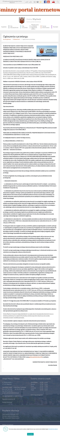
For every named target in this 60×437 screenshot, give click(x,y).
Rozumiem (30, 434)
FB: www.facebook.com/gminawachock (12, 396)
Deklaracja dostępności (37, 395)
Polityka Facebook (7, 402)
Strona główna (7, 39)
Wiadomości (16, 39)
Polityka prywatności (7, 424)
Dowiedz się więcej (53, 429)
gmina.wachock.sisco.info (35, 357)
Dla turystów (25, 26)
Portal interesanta (45, 26)
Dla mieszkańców (14, 26)
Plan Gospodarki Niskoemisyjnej (10, 418)
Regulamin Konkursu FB (8, 399)
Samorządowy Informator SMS (10, 414)
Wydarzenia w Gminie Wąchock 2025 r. (35, 27)
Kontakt (55, 26)
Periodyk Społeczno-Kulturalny (10, 416)
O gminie (3, 26)
